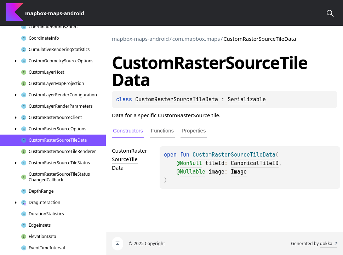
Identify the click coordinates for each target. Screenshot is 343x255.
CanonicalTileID (255, 163)
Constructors (128, 131)
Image (239, 171)
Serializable (247, 99)
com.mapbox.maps (196, 38)
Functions (162, 131)
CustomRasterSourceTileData (176, 99)
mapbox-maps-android (140, 38)
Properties (194, 131)
